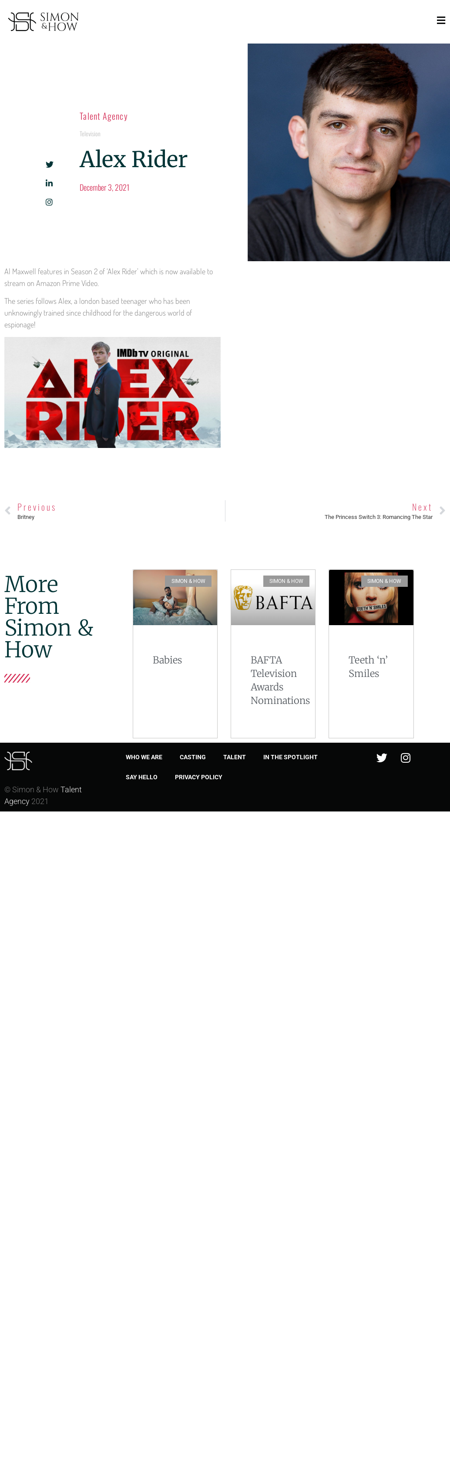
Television (90, 133)
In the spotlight (290, 757)
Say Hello (142, 777)
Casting (193, 757)
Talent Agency (104, 115)
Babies (167, 660)
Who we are (144, 757)
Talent (234, 757)
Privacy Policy (198, 777)
